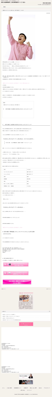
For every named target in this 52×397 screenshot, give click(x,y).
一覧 (49, 311)
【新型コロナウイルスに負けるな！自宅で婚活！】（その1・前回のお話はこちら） (16, 83)
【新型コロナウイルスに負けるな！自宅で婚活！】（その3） (13, 227)
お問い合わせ (23, 390)
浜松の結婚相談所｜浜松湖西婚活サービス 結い (13, 2)
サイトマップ (29, 390)
